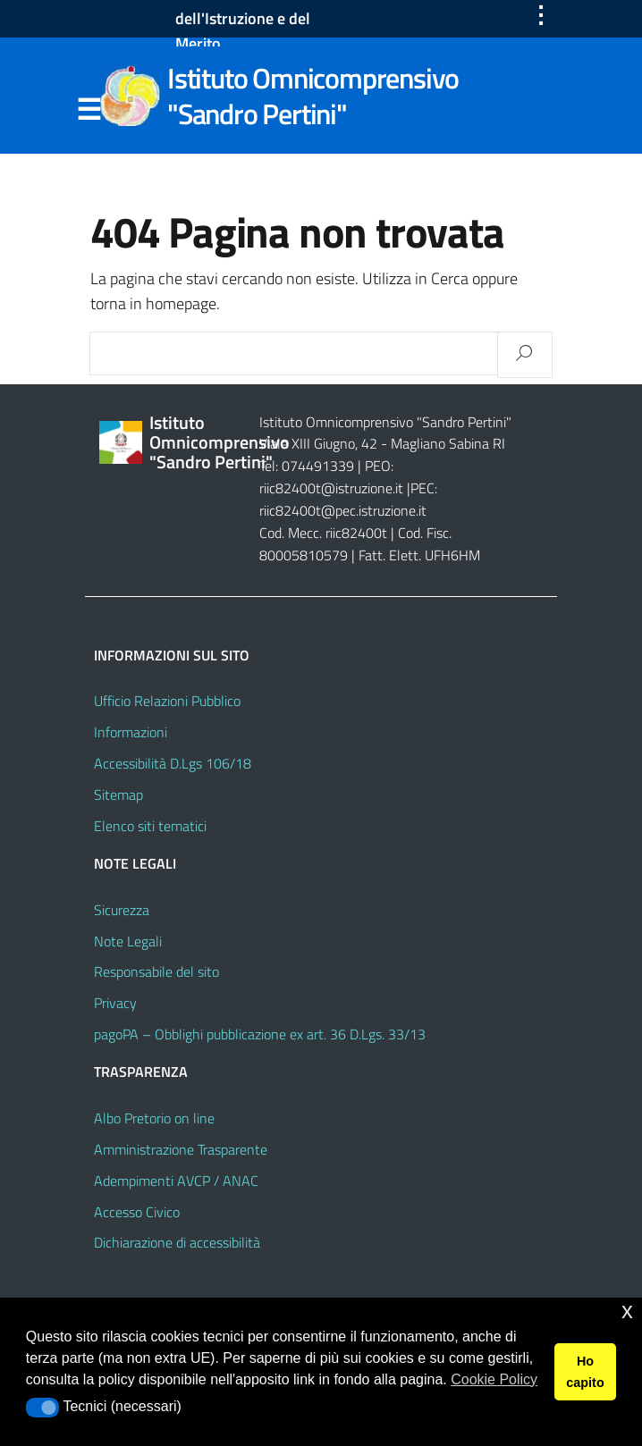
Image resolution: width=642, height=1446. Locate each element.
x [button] (627, 1310)
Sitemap (118, 794)
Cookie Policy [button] (494, 1379)
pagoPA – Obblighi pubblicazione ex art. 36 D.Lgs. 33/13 (260, 1034)
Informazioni (130, 732)
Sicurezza (121, 910)
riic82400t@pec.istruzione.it (343, 510)
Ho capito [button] (585, 1372)
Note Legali (128, 941)
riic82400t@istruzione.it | (334, 488)
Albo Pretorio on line (154, 1118)
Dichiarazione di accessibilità (177, 1242)
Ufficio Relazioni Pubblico (167, 700)
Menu (88, 110)
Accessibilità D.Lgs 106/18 (172, 763)
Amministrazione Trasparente (180, 1149)
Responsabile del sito (156, 971)
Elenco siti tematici (150, 825)
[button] (42, 1407)
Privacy (115, 1002)
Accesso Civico (137, 1212)
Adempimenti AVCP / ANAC (176, 1180)
